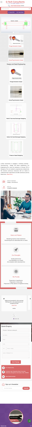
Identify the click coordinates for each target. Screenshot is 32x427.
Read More (14, 305)
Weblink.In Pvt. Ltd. (22, 420)
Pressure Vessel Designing (16, 155)
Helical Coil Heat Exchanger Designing (16, 137)
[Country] (15, 344)
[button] (16, 5)
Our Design (3, 416)
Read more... (10, 174)
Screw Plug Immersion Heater (16, 60)
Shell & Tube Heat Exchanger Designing (16, 118)
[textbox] (15, 330)
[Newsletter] (16, 388)
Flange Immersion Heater (15, 46)
